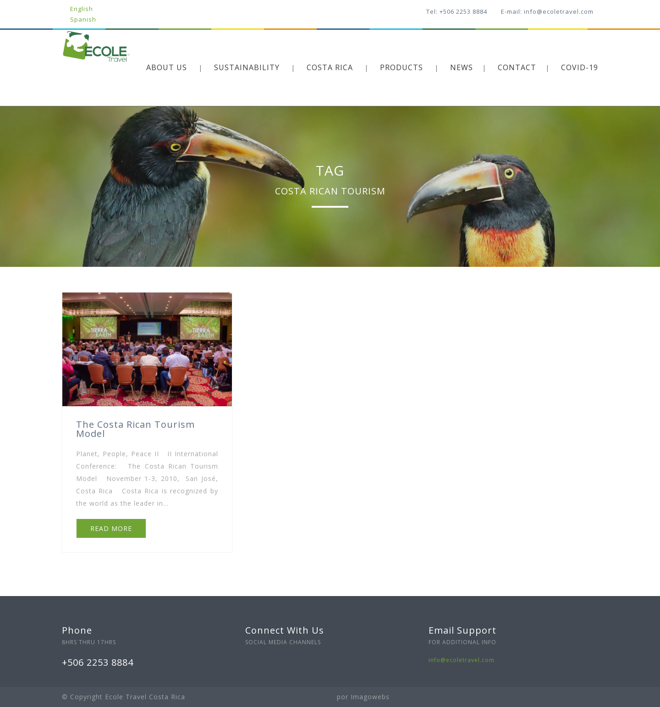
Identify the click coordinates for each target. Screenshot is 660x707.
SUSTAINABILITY (247, 67)
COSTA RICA (330, 67)
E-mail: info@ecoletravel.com (547, 11)
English (81, 9)
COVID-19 (579, 67)
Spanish (83, 19)
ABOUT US (166, 67)
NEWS (461, 67)
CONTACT (517, 67)
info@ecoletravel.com (462, 660)
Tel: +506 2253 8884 (456, 11)
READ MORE (111, 528)
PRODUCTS (401, 67)
